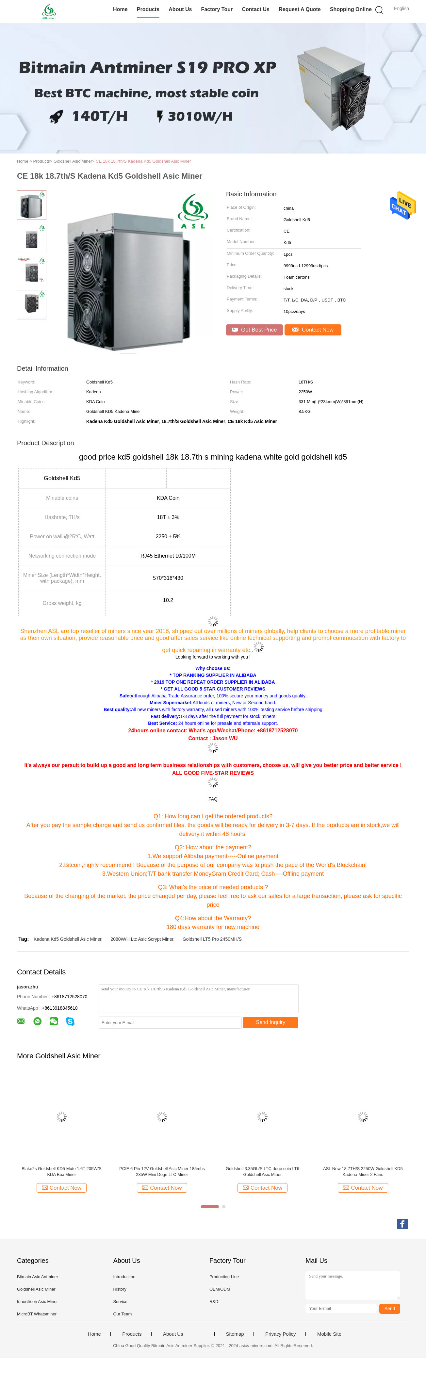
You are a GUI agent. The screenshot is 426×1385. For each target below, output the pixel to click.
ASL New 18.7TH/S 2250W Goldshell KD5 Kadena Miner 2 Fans (363, 1171)
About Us (180, 9)
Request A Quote (300, 9)
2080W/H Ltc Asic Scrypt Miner (141, 939)
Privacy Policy (280, 1334)
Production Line (224, 1276)
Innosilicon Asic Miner (37, 1301)
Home (120, 9)
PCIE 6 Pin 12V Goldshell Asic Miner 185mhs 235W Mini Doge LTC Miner (162, 1171)
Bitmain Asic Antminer (37, 1276)
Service (120, 1301)
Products (148, 9)
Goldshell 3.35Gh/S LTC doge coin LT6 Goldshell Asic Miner (262, 1171)
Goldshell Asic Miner (36, 1289)
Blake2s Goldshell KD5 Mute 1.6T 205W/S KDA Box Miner (62, 1171)
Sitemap (235, 1334)
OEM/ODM (219, 1289)
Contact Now (313, 330)
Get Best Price (254, 330)
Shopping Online (351, 9)
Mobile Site (329, 1334)
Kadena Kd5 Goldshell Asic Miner (67, 939)
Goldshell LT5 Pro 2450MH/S (212, 939)
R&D (213, 1301)
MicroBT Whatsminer (37, 1314)
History (119, 1289)
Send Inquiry (271, 1022)
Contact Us (255, 9)
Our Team (122, 1314)
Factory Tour (217, 9)
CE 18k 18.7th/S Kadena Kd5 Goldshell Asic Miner (143, 161)
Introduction (124, 1276)
